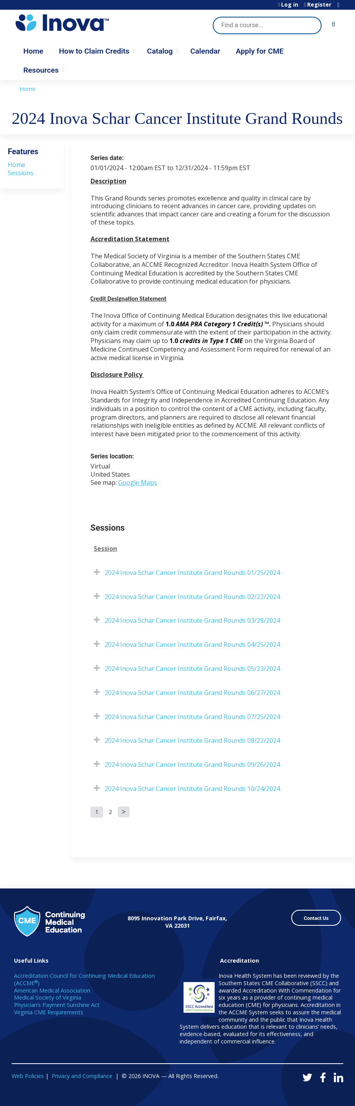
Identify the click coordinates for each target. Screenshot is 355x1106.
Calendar (205, 51)
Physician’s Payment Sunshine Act (57, 1004)
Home (33, 51)
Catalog (160, 51)
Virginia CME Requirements (48, 1012)
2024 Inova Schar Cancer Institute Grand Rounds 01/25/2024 (192, 572)
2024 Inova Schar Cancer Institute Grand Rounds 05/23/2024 (192, 668)
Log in (289, 5)
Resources (41, 70)
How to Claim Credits (94, 51)
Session (105, 549)
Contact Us (316, 918)
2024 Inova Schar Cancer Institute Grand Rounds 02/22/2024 (192, 596)
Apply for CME (259, 51)
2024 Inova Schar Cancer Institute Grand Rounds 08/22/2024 (192, 740)
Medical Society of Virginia (47, 997)
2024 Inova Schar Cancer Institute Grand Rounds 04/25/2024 (192, 644)
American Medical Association (52, 990)
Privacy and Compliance (82, 1076)
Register (319, 5)
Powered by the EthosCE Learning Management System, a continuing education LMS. (315, 1093)
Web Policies (28, 1076)
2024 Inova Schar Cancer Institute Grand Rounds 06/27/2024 (192, 692)
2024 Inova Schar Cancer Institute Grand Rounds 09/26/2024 (192, 764)
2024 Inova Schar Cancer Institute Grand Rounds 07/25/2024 (192, 716)
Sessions (20, 173)
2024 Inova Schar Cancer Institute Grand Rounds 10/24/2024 (192, 788)
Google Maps (137, 482)
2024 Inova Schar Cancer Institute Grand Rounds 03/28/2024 (192, 620)
